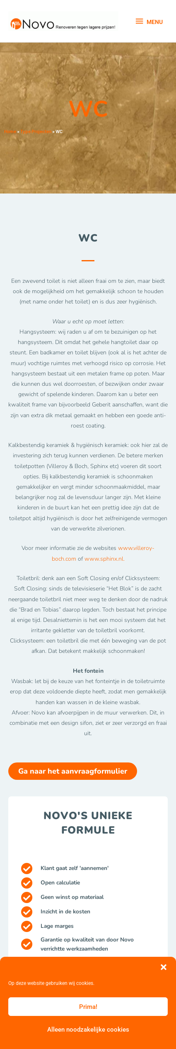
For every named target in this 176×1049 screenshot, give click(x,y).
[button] (163, 967)
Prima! (88, 1007)
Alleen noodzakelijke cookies (88, 1029)
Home (10, 131)
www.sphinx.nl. (104, 559)
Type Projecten (35, 131)
